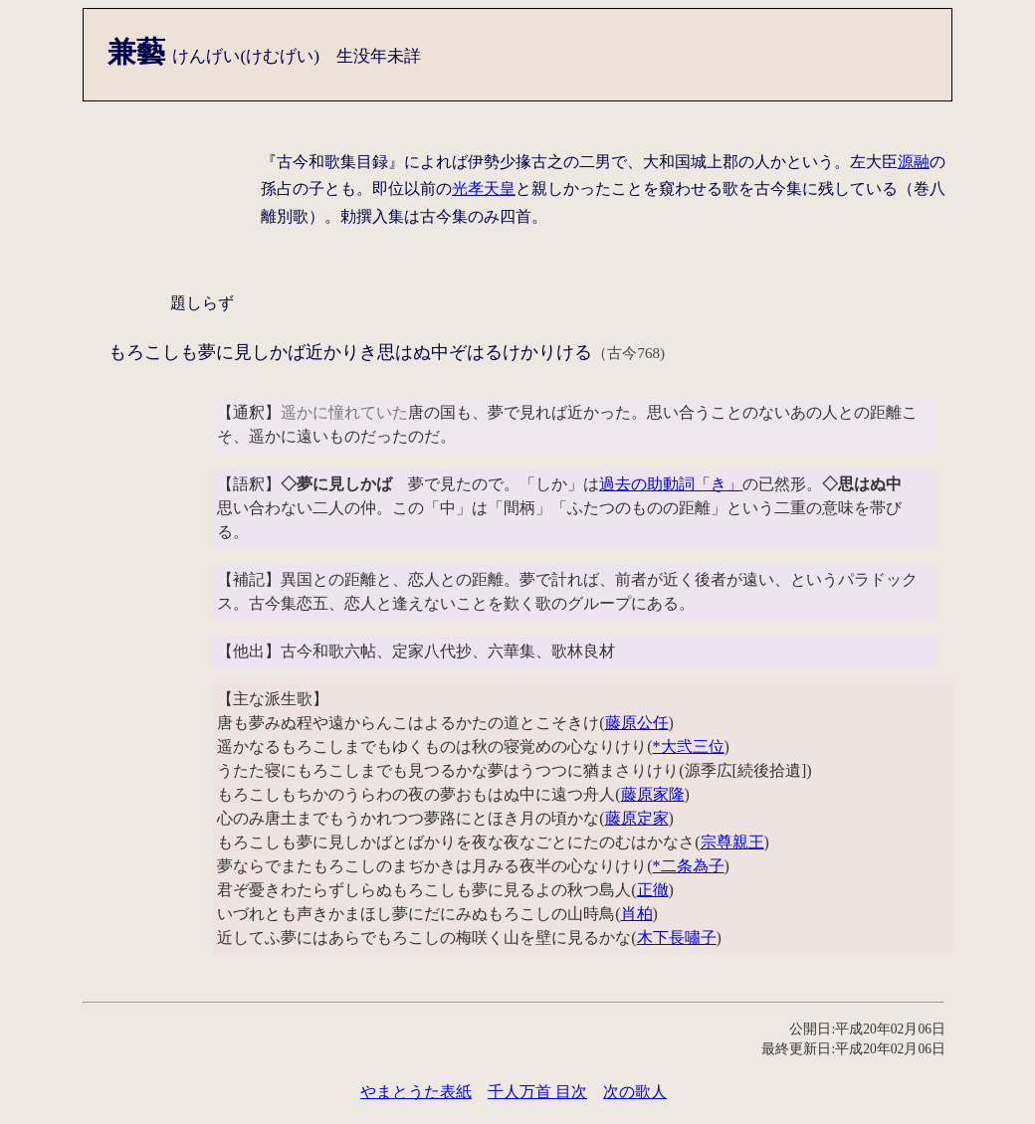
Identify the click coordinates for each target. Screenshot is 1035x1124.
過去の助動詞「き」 (670, 483)
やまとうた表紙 (416, 1091)
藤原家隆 (653, 794)
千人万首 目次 (537, 1091)
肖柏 (637, 913)
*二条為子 (688, 865)
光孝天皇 (484, 188)
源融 (914, 161)
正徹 (653, 889)
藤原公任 (637, 722)
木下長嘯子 (677, 937)
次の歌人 (635, 1091)
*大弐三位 (688, 746)
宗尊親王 (732, 842)
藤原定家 (637, 818)
